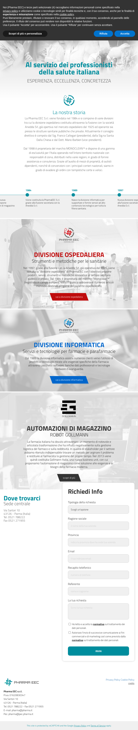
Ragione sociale (77, 517)
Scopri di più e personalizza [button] (25, 33)
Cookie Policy (127, 679)
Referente (74, 583)
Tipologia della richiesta (82, 502)
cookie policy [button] (66, 14)
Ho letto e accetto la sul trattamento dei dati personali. (96, 625)
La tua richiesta (77, 599)
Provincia (73, 534)
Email (71, 550)
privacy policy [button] (10, 11)
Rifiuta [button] (103, 33)
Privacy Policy (113, 679)
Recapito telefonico (79, 567)
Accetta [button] (124, 33)
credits (131, 683)
